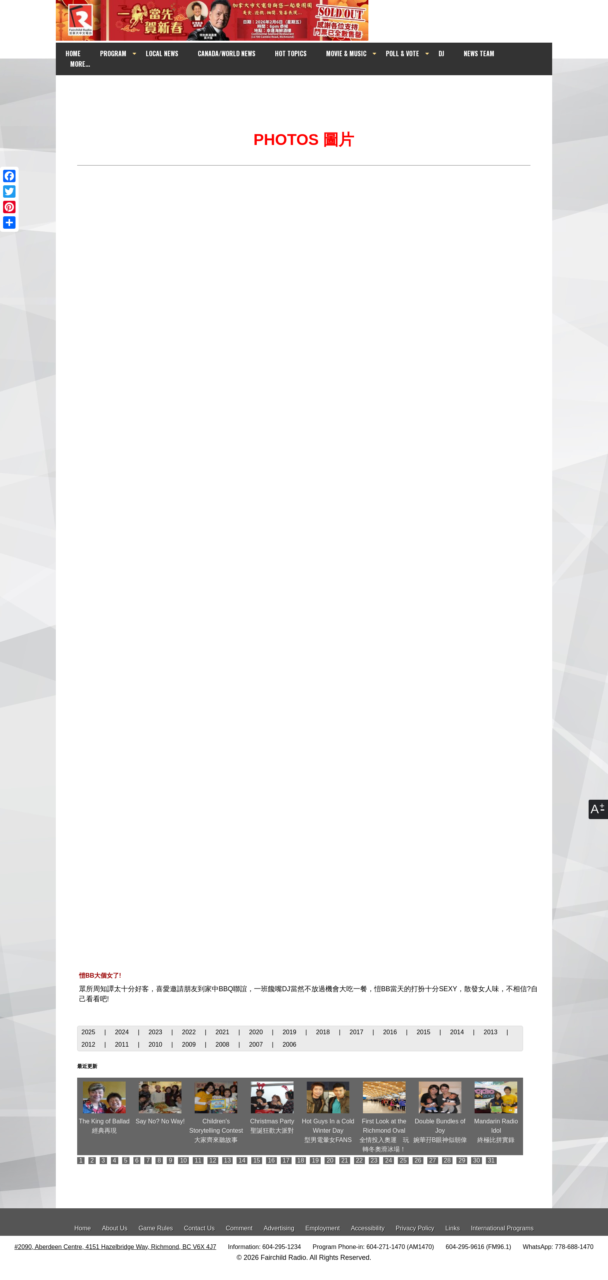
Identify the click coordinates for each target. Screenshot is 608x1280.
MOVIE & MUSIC (346, 53)
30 (476, 1160)
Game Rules (155, 1228)
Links (453, 1228)
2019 (290, 1032)
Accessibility (368, 1228)
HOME (73, 53)
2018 (324, 1032)
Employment (323, 1228)
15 (256, 1160)
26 (418, 1160)
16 (271, 1160)
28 (447, 1160)
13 (227, 1160)
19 (315, 1160)
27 (432, 1160)
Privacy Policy (415, 1228)
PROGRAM (113, 53)
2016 (391, 1032)
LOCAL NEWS (162, 53)
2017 (357, 1032)
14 (241, 1160)
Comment (239, 1228)
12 (212, 1160)
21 (344, 1160)
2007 (256, 1044)
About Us (115, 1228)
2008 (223, 1044)
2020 (256, 1032)
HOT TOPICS (291, 53)
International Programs (502, 1228)
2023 (156, 1032)
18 (300, 1160)
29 (461, 1160)
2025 (89, 1032)
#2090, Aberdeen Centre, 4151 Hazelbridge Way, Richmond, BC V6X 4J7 (115, 1247)
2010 (156, 1044)
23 (374, 1160)
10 (183, 1160)
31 (491, 1160)
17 (286, 1160)
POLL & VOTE (402, 53)
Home (82, 1228)
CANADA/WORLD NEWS (227, 53)
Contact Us (199, 1228)
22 (359, 1160)
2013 (491, 1032)
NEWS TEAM (479, 53)
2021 (223, 1032)
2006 (290, 1044)
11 (198, 1160)
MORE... (80, 64)
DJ (441, 53)
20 (329, 1160)
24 (388, 1160)
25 (403, 1160)
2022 (189, 1032)
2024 (122, 1032)
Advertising (279, 1228)
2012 (89, 1044)
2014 (458, 1032)
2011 (122, 1044)
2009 (189, 1044)
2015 (424, 1032)
